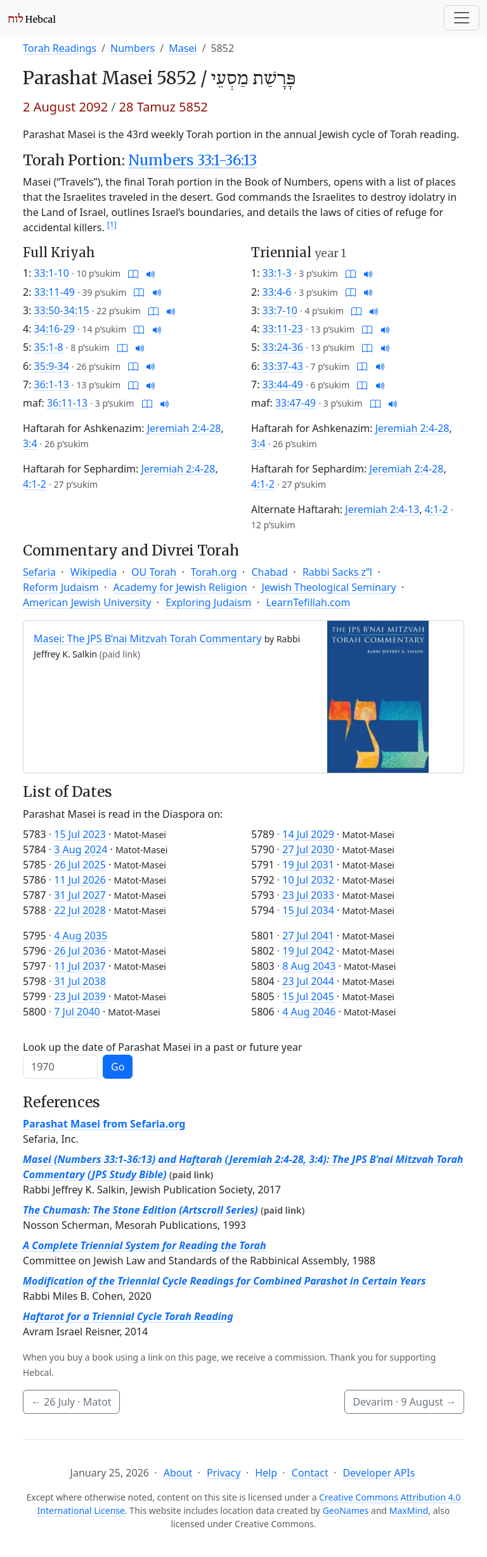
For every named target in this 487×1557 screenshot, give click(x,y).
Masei (183, 48)
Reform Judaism (61, 587)
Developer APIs (378, 1473)
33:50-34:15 (61, 310)
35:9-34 (51, 366)
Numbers (132, 48)
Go (117, 1067)
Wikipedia (93, 572)
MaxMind (409, 1510)
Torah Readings (59, 48)
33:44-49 (283, 384)
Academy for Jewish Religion (180, 587)
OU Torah (153, 572)
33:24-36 (283, 347)
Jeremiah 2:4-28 (184, 428)
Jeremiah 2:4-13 (382, 509)
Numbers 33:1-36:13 (192, 160)
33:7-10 (280, 310)
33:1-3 (277, 273)
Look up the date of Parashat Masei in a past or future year (162, 1047)
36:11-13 (67, 403)
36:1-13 (51, 384)
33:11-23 (283, 329)
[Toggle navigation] (461, 17)
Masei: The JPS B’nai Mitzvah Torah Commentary (148, 638)
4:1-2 (34, 484)
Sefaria (39, 572)
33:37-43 (283, 366)
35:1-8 (48, 347)
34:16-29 (54, 329)
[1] (112, 224)
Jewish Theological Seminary (329, 587)
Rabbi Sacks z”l (337, 572)
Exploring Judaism (208, 602)
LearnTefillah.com (308, 602)
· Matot (71, 1402)
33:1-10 (51, 273)
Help (266, 1473)
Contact (310, 1473)
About (178, 1473)
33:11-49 (54, 292)
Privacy (223, 1473)
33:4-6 (277, 292)
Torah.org (214, 572)
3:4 (30, 443)
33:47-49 (295, 403)
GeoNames (346, 1510)
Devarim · (404, 1402)
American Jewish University (87, 602)
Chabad (269, 572)
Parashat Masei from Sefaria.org (104, 1124)
